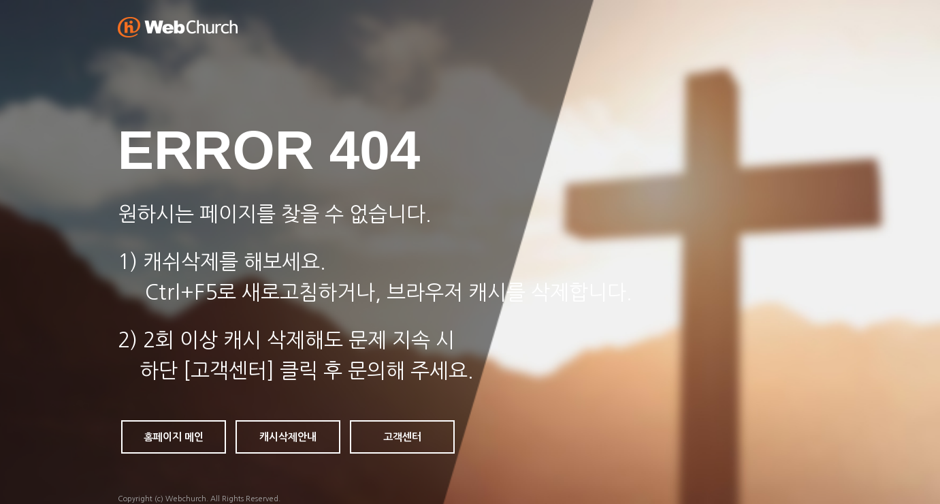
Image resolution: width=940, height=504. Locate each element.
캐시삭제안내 (288, 437)
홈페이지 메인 (174, 437)
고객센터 (402, 437)
